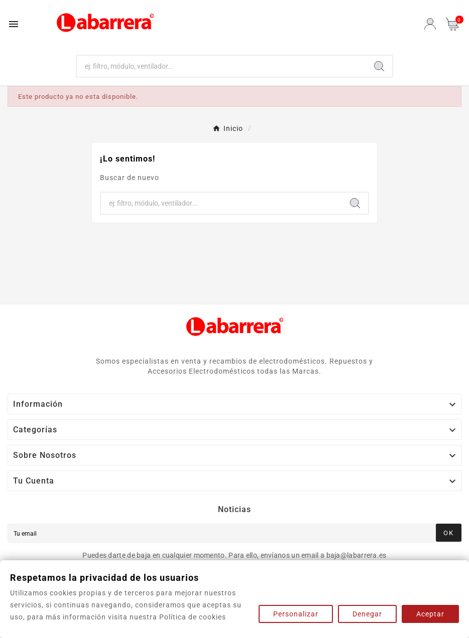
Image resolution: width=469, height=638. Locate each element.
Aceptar (430, 614)
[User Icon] (430, 24)
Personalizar (295, 614)
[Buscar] (222, 66)
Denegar (367, 614)
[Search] (379, 66)
